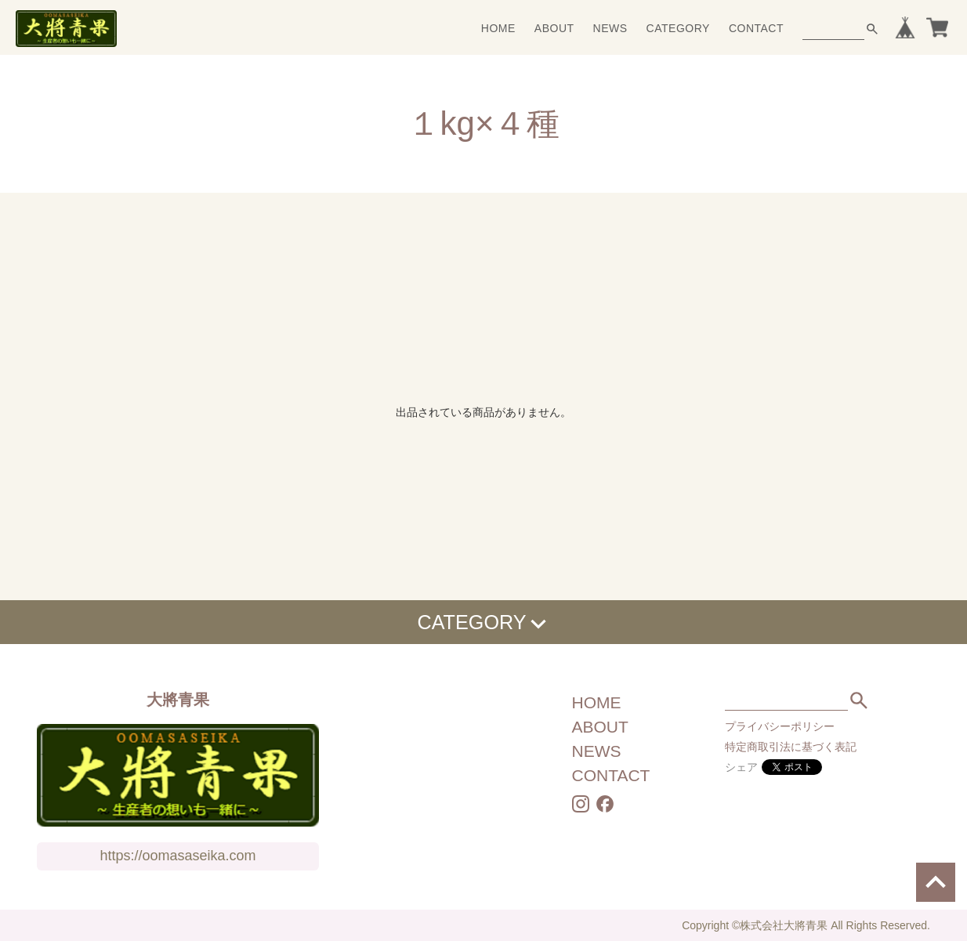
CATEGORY (678, 28)
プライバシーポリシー (780, 726)
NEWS (610, 28)
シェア (741, 767)
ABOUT (554, 28)
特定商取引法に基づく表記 (791, 746)
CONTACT (756, 28)
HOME (498, 28)
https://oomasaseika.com (177, 855)
